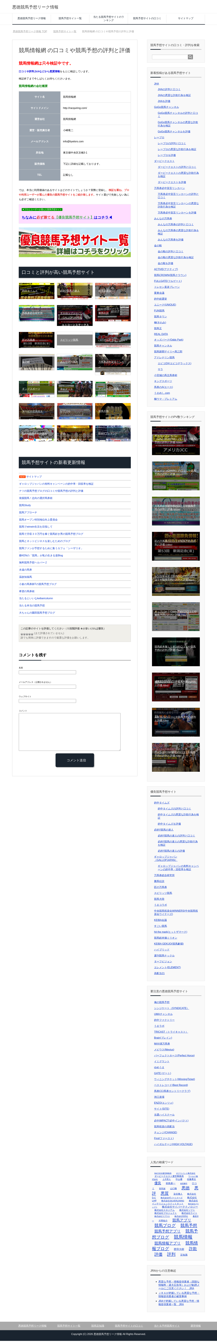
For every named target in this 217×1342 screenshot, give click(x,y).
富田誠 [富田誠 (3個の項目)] (162, 1189)
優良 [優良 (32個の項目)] (157, 1184)
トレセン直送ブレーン (167, 288)
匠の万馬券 (160, 888)
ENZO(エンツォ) (163, 1104)
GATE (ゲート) (162, 1074)
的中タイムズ (161, 803)
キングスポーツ (163, 382)
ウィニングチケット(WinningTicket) (174, 1080)
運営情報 (196, 1327)
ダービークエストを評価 (172, 183)
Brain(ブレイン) (163, 1039)
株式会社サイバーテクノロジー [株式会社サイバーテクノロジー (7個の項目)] (180, 1208)
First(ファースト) (164, 1139)
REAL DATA (161, 335)
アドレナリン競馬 (164, 358)
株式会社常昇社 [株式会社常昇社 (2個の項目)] (181, 1217)
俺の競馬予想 (161, 1003)
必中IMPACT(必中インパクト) (171, 1121)
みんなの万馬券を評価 (170, 240)
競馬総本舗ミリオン (165, 939)
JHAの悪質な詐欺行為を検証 (174, 96)
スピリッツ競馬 (163, 894)
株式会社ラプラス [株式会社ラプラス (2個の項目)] (162, 1217)
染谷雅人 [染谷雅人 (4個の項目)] (178, 1195)
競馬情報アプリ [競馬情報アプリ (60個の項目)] (167, 1244)
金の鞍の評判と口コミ (170, 252)
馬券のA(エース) (163, 388)
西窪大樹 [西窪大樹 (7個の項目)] (179, 1250)
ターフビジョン (163, 962)
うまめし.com (162, 394)
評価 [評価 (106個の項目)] (158, 1255)
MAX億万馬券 (162, 1044)
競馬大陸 (159, 900)
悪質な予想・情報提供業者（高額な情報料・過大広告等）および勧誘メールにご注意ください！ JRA (179, 1286)
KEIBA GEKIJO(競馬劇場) (169, 944)
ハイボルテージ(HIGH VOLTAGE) (173, 1145)
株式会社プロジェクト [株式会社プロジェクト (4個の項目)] (165, 1214)
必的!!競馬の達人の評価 (171, 852)
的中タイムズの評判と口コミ (174, 809)
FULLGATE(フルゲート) (168, 282)
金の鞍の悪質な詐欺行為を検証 (176, 258)
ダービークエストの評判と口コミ (177, 168)
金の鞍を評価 (165, 264)
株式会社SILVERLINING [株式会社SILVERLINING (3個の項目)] (172, 1202)
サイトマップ (185, 19)
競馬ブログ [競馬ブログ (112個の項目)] (165, 1226)
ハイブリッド (161, 950)
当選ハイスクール (164, 1115)
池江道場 (159, 1098)
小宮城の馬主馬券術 (165, 376)
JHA (156, 84)
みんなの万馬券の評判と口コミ (176, 225)
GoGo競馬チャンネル (166, 108)
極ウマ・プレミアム (165, 400)
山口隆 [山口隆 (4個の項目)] (173, 1189)
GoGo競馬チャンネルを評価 (174, 132)
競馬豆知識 (97, 1327)
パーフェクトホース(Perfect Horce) (174, 1056)
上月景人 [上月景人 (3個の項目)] (166, 1180)
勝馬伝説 (159, 882)
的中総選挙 (160, 300)
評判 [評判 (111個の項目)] (171, 1255)
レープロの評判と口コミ (172, 144)
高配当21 (159, 974)
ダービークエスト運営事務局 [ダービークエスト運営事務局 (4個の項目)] (169, 1177)
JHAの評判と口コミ (169, 90)
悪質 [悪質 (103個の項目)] (165, 1194)
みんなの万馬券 (163, 219)
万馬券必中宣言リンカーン (169, 189)
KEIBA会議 (160, 921)
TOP (30, 32)
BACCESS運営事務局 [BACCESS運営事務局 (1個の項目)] (162, 1174)
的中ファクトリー (164, 1021)
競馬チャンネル (163, 346)
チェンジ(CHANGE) (165, 1133)
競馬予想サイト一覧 (70, 19)
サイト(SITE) (161, 1110)
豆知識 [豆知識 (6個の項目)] (183, 1256)
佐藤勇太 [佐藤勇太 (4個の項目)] (191, 1180)
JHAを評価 (164, 102)
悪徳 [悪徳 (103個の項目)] (186, 1189)
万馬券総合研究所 (164, 876)
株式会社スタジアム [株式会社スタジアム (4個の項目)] (164, 1211)
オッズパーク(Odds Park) (168, 340)
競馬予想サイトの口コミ (147, 19)
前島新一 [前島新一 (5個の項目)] (170, 1184)
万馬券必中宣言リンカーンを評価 (177, 213)
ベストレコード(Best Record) (171, 1086)
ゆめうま (159, 1068)
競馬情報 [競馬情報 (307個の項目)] (183, 1238)
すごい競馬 (160, 927)
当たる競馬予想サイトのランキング (108, 20)
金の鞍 (158, 246)
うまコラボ (160, 906)
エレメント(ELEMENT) (167, 968)
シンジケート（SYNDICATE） (171, 1009)
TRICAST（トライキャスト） (171, 1033)
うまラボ (159, 1027)
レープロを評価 (167, 156)
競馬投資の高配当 (164, 1127)
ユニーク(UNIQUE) (165, 305)
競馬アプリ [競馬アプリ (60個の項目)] (181, 1221)
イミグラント (161, 1062)
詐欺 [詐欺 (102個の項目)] (193, 1249)
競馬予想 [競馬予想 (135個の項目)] (188, 1226)
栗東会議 (159, 294)
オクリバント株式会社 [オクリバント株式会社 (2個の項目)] (185, 1174)
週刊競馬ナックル (164, 956)
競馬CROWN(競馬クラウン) (170, 276)
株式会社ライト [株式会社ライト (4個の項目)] (189, 1214)
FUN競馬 (159, 311)
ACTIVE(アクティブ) (166, 270)
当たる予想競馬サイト (167, 1327)
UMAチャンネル (163, 1015)
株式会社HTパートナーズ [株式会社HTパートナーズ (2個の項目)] (171, 1199)
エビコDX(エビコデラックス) (174, 364)
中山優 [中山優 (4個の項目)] (179, 1180)
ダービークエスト (164, 162)
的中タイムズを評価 (169, 825)
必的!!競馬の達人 (164, 830)
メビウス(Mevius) (164, 1050)
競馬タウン (160, 317)
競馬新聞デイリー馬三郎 (168, 352)
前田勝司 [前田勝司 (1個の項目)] (183, 1185)
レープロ (159, 138)
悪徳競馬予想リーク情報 (44, 7)
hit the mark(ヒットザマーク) (170, 933)
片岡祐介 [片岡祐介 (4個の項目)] (163, 1221)
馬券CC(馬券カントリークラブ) (172, 1092)
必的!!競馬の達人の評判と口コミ (176, 836)
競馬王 (158, 329)
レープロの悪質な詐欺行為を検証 (177, 150)
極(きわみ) (160, 323)
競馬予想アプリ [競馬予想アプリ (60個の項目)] (167, 1232)
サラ (160, 370)
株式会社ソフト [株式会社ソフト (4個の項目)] (187, 1211)
